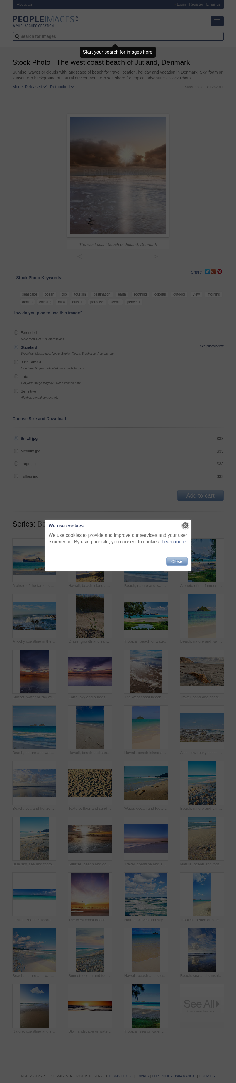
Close (176, 561)
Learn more (174, 541)
